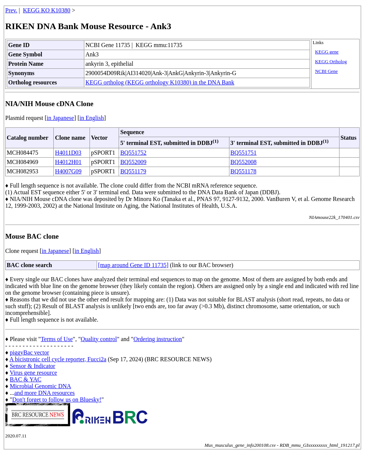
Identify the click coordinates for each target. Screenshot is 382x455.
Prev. (11, 10)
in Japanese (60, 118)
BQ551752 (133, 152)
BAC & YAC (25, 379)
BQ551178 (244, 171)
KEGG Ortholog (331, 61)
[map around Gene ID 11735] (133, 265)
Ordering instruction (158, 339)
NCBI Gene (326, 71)
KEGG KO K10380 (47, 10)
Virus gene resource (33, 372)
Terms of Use (57, 339)
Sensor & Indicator (32, 366)
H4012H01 (68, 162)
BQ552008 (244, 162)
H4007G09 (68, 171)
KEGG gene (327, 52)
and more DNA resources (44, 393)
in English (91, 118)
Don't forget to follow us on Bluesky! (56, 399)
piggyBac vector (29, 352)
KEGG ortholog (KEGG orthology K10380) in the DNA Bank (159, 82)
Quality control (99, 339)
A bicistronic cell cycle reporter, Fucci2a (57, 359)
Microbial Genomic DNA (40, 386)
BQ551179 (133, 171)
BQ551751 (244, 152)
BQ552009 (133, 162)
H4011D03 (68, 152)
